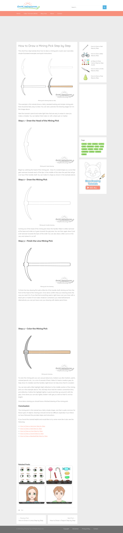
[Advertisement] (61, 29)
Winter (84, 154)
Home (18, 13)
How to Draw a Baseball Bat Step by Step (34, 436)
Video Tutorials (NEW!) (30, 13)
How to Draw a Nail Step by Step (31, 428)
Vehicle (92, 151)
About (52, 13)
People (90, 149)
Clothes (101, 143)
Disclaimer (75, 529)
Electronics (90, 146)
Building (95, 143)
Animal (84, 143)
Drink (84, 146)
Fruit (102, 146)
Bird (90, 143)
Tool (22, 510)
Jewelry (84, 149)
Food (97, 146)
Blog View (44, 13)
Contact (59, 13)
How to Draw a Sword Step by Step (32, 433)
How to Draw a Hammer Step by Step (32, 426)
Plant (96, 149)
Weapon (98, 151)
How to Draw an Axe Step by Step (31, 431)
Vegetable (85, 151)
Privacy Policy (86, 529)
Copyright (66, 529)
